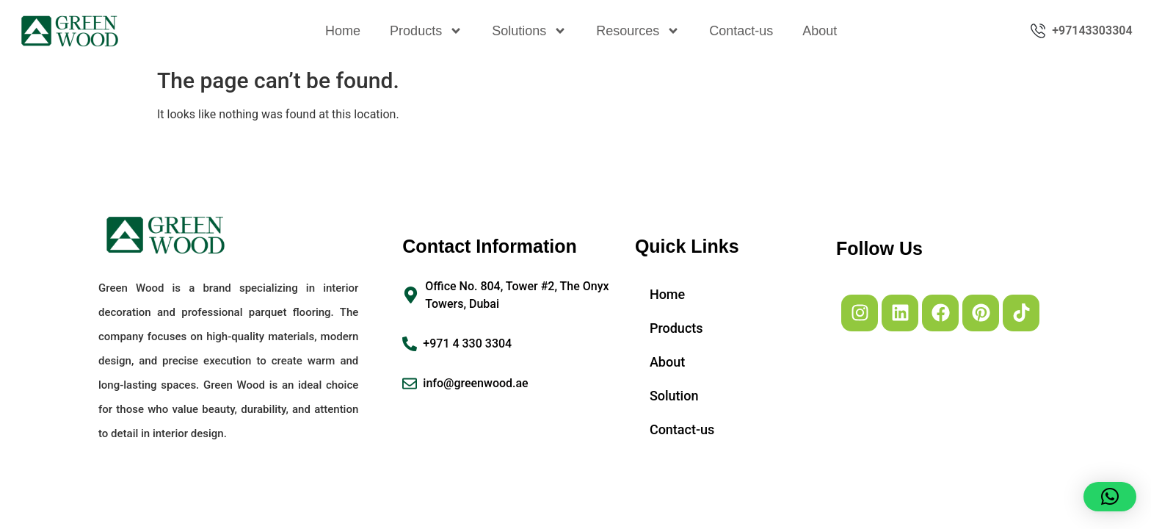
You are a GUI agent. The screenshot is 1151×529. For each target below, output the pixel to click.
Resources (638, 31)
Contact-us (741, 31)
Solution (674, 395)
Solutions (529, 31)
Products (426, 31)
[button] (1109, 496)
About (819, 31)
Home (342, 31)
